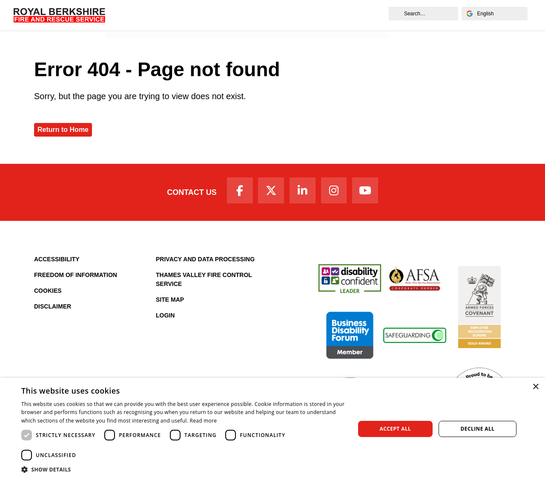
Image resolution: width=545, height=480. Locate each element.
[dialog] (272, 429)
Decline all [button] (478, 428)
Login (165, 316)
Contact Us (188, 193)
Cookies (48, 292)
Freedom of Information (75, 276)
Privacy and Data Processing (205, 260)
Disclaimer (52, 307)
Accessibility (57, 260)
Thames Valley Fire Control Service (204, 281)
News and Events (136, 24)
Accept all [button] (395, 428)
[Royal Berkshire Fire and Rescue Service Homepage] (60, 15)
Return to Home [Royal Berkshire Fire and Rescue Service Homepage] (63, 129)
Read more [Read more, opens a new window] (203, 420)
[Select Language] (494, 13)
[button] (183, 469)
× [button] (535, 387)
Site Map (170, 300)
